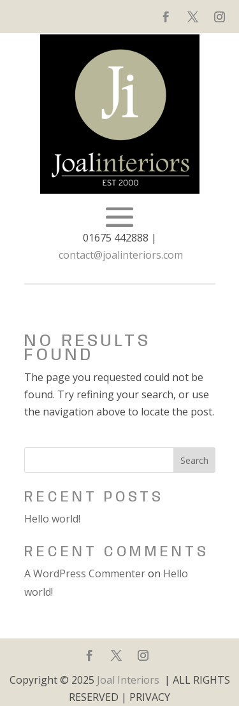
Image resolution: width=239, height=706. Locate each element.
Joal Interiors (128, 680)
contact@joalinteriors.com (121, 255)
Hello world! (52, 519)
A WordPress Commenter (84, 573)
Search (194, 460)
